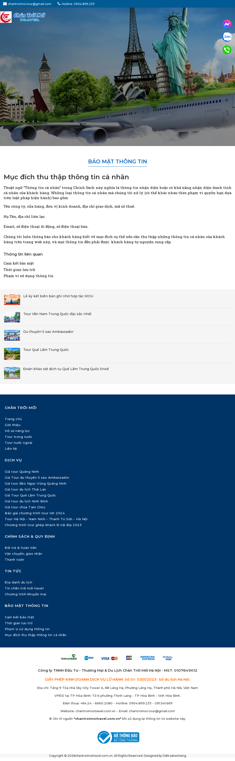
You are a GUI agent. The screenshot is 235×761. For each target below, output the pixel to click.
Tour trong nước (18, 437)
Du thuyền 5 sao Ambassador (48, 332)
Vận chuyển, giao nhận (23, 553)
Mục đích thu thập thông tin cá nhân (36, 635)
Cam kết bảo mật (19, 263)
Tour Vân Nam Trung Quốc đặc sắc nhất (57, 314)
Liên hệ (11, 448)
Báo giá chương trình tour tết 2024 (35, 513)
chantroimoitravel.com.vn (95, 711)
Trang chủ (13, 419)
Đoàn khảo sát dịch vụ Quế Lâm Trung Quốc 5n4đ (66, 369)
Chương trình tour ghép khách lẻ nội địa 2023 (43, 525)
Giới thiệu (12, 425)
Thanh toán (14, 559)
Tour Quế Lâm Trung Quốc (46, 350)
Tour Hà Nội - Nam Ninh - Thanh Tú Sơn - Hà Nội (46, 519)
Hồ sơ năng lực (17, 431)
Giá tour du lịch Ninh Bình (26, 501)
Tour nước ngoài (18, 443)
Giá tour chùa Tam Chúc (25, 507)
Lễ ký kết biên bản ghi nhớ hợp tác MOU (58, 296)
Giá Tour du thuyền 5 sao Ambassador (37, 477)
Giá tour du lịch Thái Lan (25, 489)
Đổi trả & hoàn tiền (21, 548)
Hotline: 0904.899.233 (76, 4)
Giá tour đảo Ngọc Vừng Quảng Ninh (36, 483)
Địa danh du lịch (18, 582)
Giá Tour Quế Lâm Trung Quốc (30, 495)
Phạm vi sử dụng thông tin (29, 275)
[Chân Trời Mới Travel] (117, 17)
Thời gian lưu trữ (19, 269)
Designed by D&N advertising (165, 755)
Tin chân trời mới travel (24, 588)
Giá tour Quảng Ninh (22, 471)
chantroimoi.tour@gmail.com (27, 4)
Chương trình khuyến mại (25, 594)
